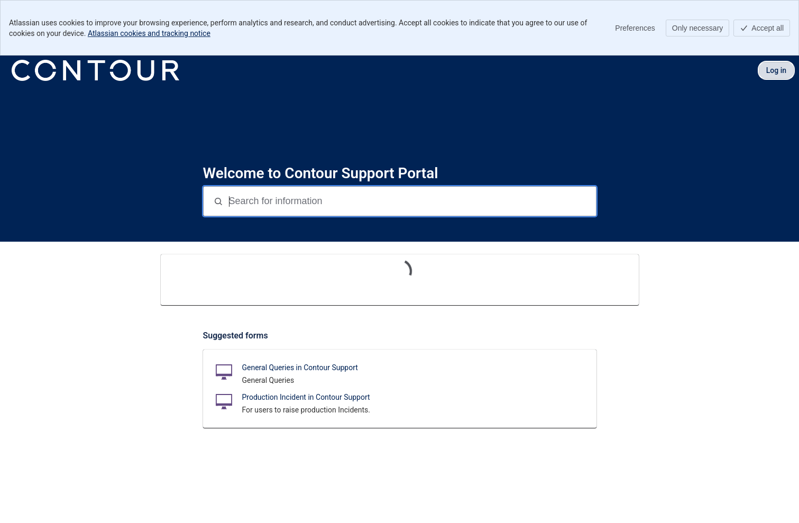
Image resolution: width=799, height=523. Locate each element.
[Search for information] (411, 201)
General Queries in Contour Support (300, 367)
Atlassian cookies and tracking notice (149, 33)
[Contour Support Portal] (95, 70)
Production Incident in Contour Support (306, 397)
